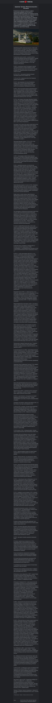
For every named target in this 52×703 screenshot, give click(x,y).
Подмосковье (16, 694)
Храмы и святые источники (28, 694)
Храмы (21, 694)
